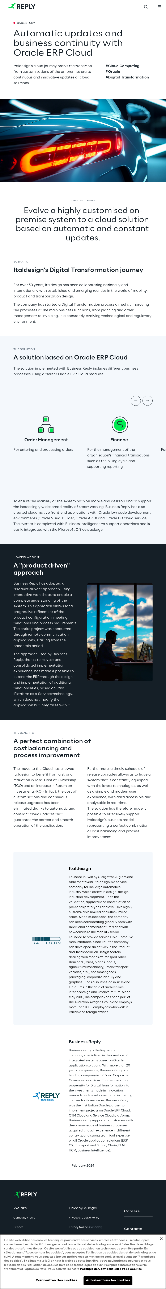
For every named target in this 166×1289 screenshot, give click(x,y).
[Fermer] (161, 1238)
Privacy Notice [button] (85, 1227)
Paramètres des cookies (56, 1280)
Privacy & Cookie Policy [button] (84, 1217)
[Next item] (147, 401)
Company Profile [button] (24, 1217)
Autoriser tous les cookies (108, 1280)
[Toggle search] (146, 6)
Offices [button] (18, 1227)
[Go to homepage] (21, 6)
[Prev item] (136, 401)
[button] (138, 1211)
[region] (83, 1261)
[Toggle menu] (159, 6)
